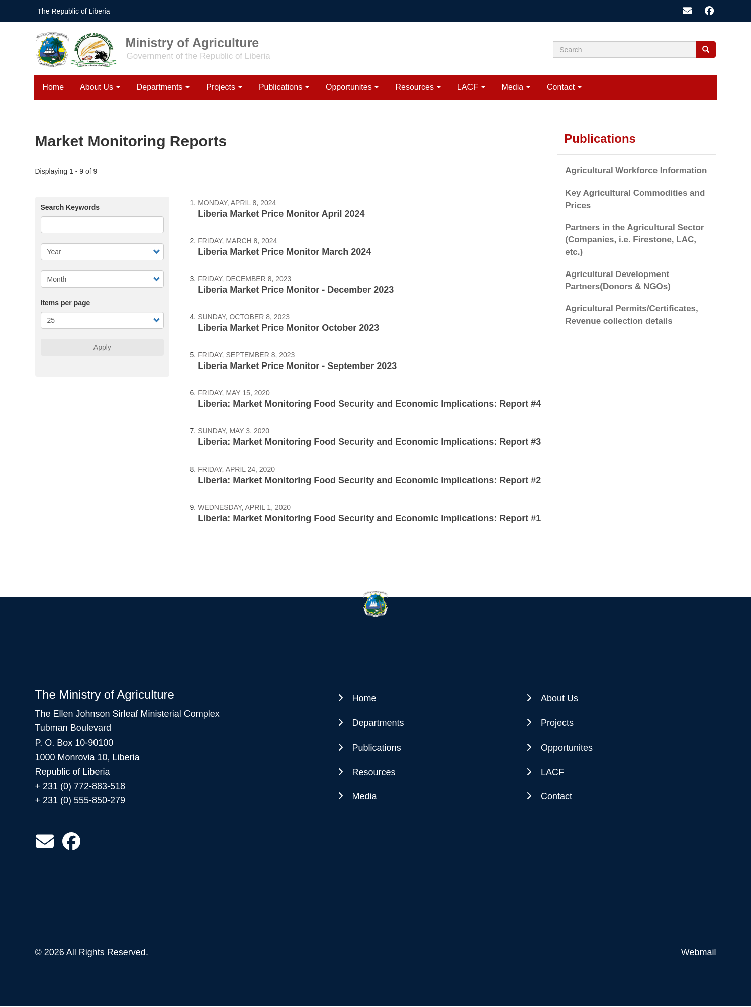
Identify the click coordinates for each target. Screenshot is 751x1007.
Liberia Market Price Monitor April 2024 (281, 214)
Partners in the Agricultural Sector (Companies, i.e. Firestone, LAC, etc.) (634, 240)
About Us (96, 87)
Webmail (698, 952)
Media (513, 87)
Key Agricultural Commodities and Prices (635, 199)
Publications (280, 87)
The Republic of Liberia (74, 11)
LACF (467, 87)
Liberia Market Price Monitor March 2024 (284, 252)
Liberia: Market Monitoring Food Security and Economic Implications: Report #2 (369, 480)
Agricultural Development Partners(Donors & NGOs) (618, 280)
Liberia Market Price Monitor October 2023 (288, 328)
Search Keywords (70, 207)
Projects (220, 87)
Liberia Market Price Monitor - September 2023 (297, 366)
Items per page (65, 303)
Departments (160, 87)
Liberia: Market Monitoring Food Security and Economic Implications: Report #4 (369, 404)
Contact (561, 87)
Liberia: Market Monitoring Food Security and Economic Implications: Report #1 (369, 518)
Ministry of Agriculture (192, 42)
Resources (414, 87)
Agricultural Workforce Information (636, 170)
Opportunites (349, 87)
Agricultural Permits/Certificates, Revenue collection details (631, 314)
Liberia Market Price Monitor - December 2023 (296, 290)
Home (53, 87)
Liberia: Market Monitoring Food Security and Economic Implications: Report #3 (369, 442)
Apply (102, 347)
